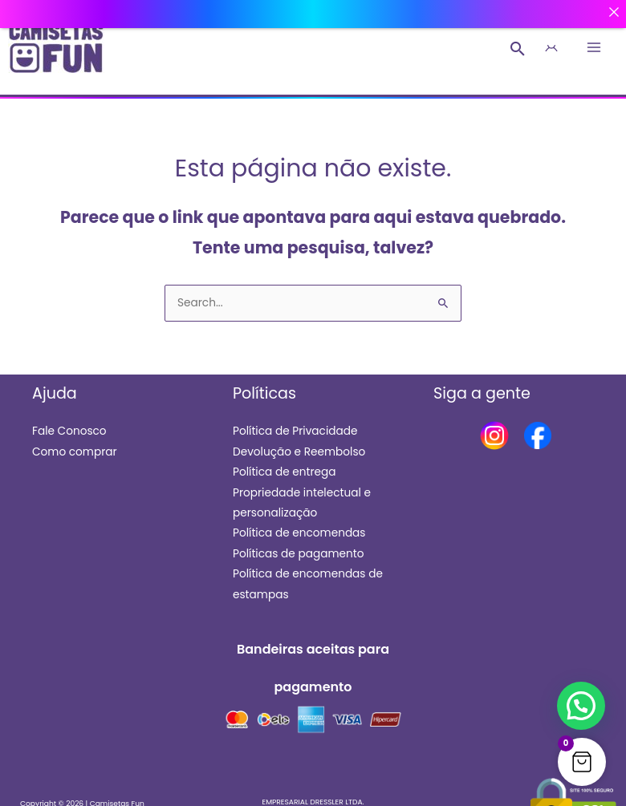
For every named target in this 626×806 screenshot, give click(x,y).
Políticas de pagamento (298, 553)
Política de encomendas (299, 533)
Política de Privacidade (295, 431)
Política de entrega (284, 472)
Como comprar (74, 452)
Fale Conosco (69, 431)
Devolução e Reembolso (299, 452)
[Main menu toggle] (594, 47)
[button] (518, 48)
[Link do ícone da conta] (550, 48)
